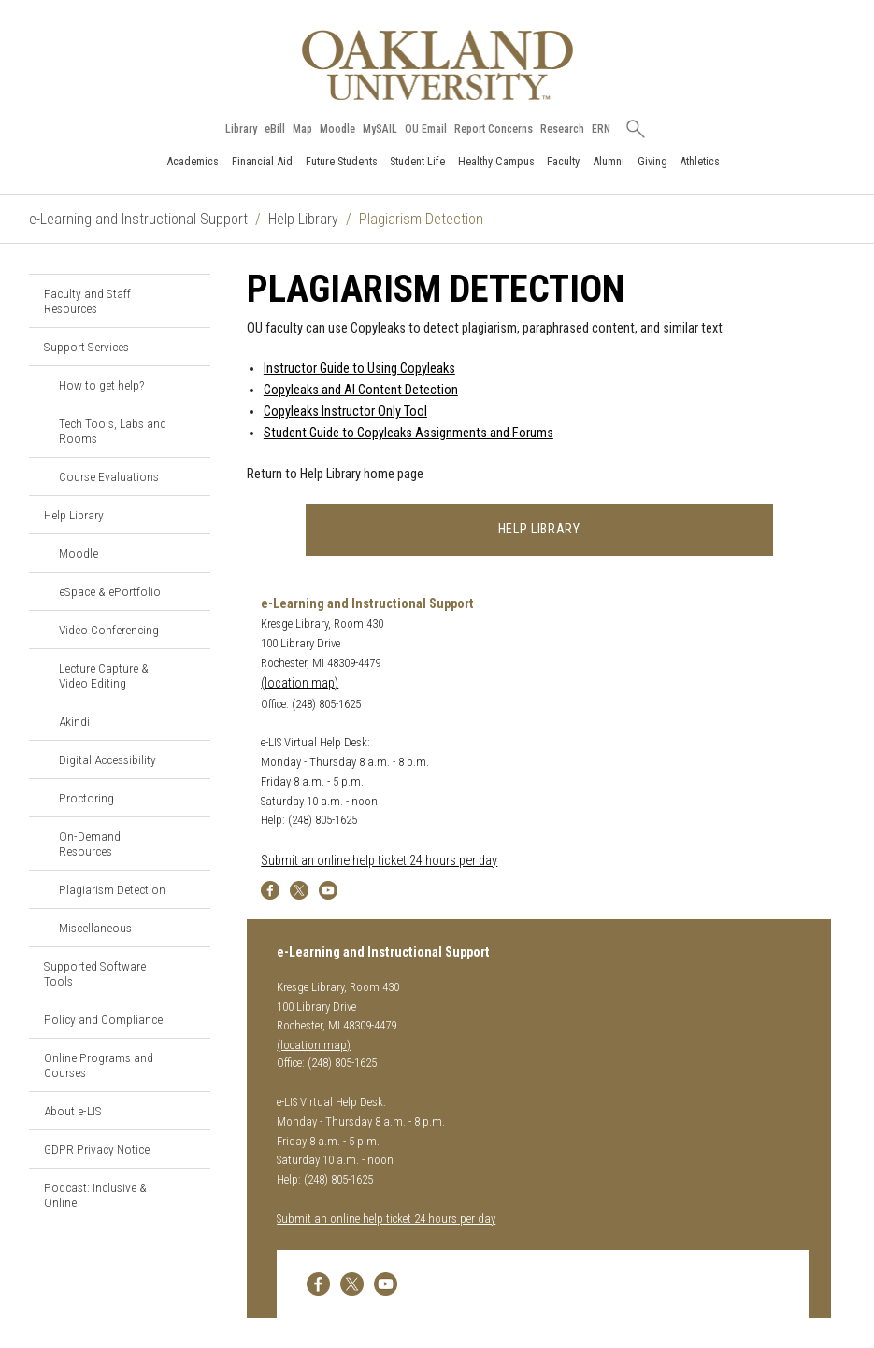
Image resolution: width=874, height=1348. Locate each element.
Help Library (303, 219)
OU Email (426, 128)
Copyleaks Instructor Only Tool (345, 411)
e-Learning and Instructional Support (138, 219)
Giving (652, 161)
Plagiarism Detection (112, 889)
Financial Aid (262, 161)
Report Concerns (493, 128)
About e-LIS (73, 1110)
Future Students (342, 161)
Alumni (608, 161)
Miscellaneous (95, 927)
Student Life (417, 161)
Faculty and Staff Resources (87, 301)
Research (562, 128)
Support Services (86, 346)
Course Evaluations (109, 476)
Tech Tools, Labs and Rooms (112, 431)
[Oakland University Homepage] (437, 65)
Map (302, 128)
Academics (192, 161)
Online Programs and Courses (98, 1065)
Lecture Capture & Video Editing (104, 675)
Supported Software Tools (95, 973)
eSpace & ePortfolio (110, 591)
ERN (601, 128)
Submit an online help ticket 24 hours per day (379, 861)
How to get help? (101, 384)
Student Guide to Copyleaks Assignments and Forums (408, 433)
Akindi (74, 721)
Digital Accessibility (107, 759)
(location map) (299, 683)
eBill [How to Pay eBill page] (275, 128)
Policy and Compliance (103, 1019)
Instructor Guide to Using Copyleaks (359, 368)
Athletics (700, 161)
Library (241, 128)
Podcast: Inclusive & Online (95, 1195)
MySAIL (380, 128)
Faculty (563, 161)
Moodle (337, 128)
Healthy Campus (496, 161)
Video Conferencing (109, 629)
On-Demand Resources (90, 843)
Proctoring (86, 797)
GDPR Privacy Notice (97, 1149)
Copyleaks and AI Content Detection (361, 390)
